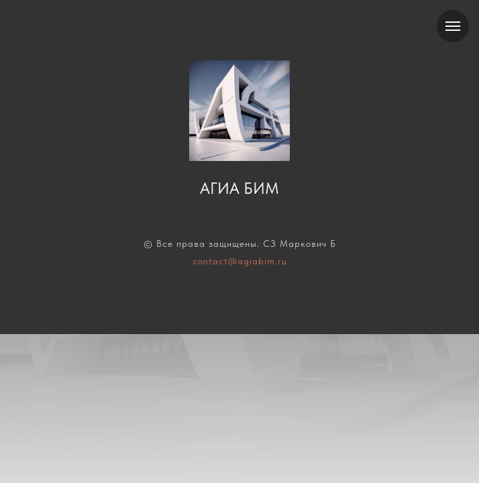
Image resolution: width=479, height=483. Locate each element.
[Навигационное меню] (452, 26)
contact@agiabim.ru (240, 261)
